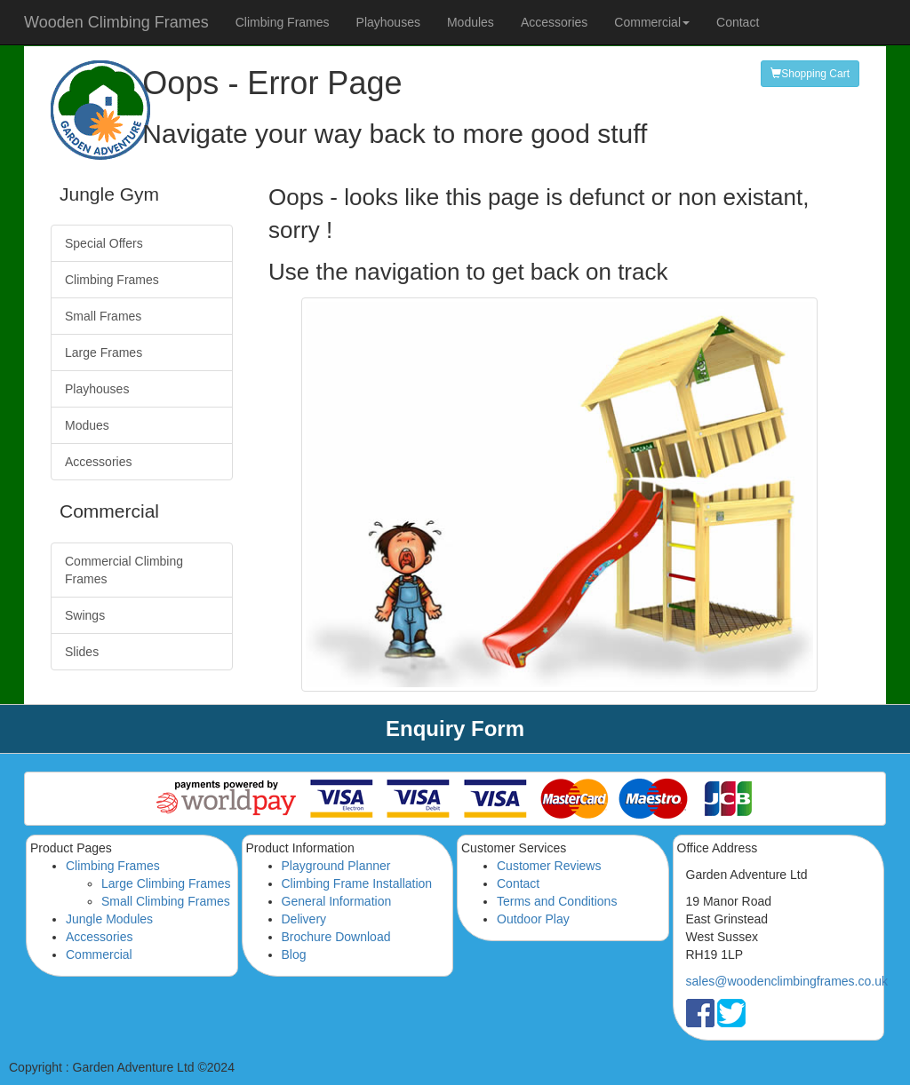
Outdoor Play (533, 919)
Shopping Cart (810, 73)
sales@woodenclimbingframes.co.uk (787, 981)
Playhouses (388, 22)
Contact (737, 22)
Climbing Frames (282, 22)
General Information (337, 901)
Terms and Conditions (557, 901)
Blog (294, 954)
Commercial (99, 954)
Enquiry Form (455, 728)
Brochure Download (336, 937)
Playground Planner (336, 866)
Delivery (304, 919)
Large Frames (103, 352)
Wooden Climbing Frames (116, 22)
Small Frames (103, 316)
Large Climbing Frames (166, 883)
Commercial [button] (652, 22)
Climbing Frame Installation (357, 883)
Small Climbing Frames (165, 901)
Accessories (554, 22)
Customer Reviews (549, 866)
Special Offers (104, 243)
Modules (470, 22)
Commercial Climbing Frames (124, 570)
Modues (87, 425)
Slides (82, 652)
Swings (85, 615)
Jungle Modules (109, 919)
